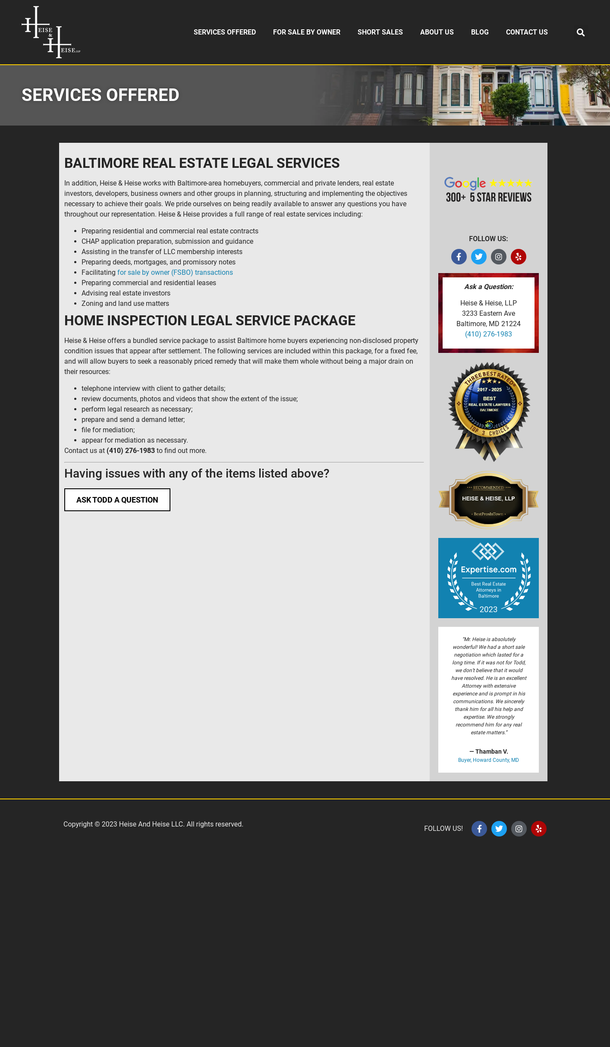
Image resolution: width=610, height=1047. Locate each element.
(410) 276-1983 (488, 334)
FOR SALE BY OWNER (306, 32)
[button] (581, 32)
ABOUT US (437, 32)
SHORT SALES (380, 32)
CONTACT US (527, 32)
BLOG (480, 32)
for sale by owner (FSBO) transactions (175, 272)
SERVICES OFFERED (225, 32)
